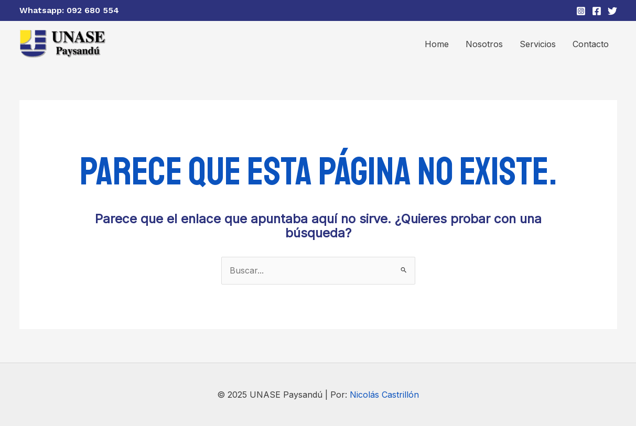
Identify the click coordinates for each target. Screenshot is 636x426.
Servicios (538, 44)
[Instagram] (581, 11)
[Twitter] (612, 11)
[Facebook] (596, 11)
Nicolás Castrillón (384, 394)
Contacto (591, 44)
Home (437, 44)
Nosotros (484, 44)
